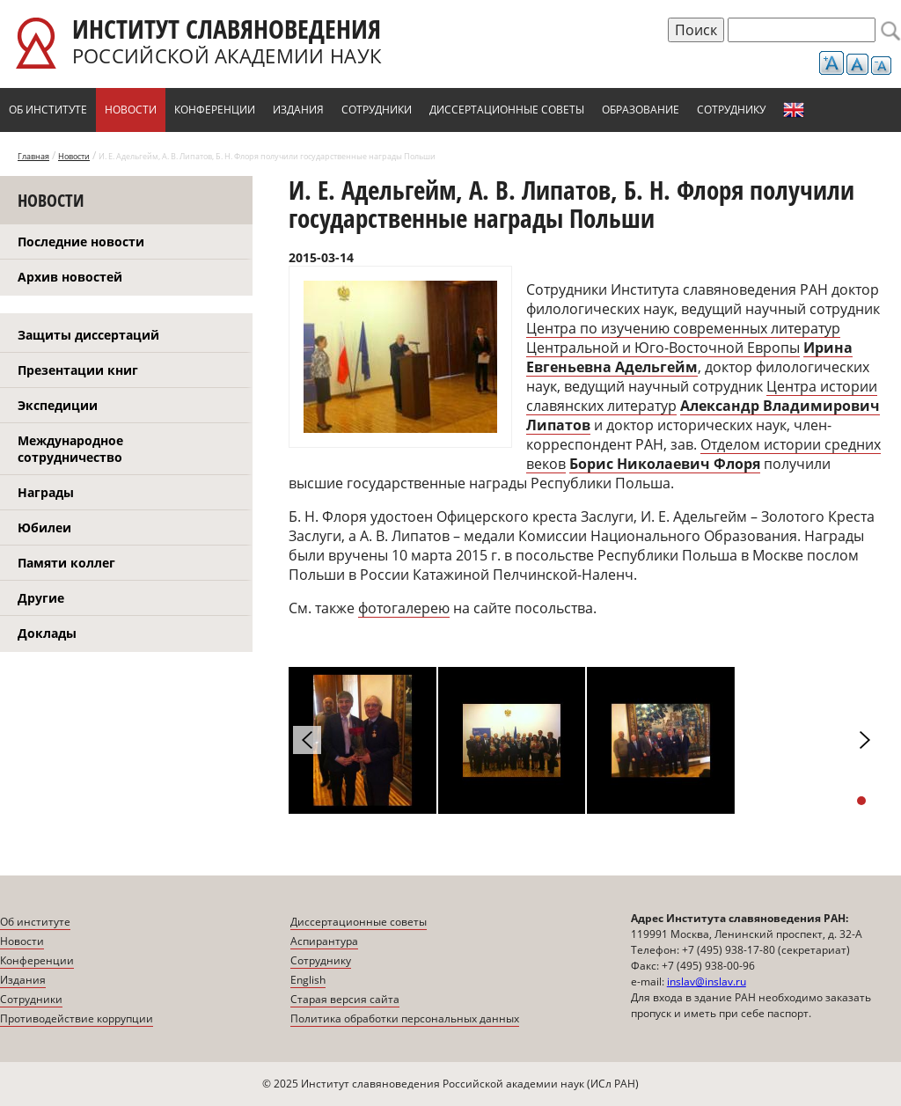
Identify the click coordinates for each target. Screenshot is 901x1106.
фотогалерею (404, 608)
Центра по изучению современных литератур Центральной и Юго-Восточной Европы (683, 338)
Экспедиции (58, 405)
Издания (298, 109)
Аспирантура (324, 941)
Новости (131, 109)
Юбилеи (44, 527)
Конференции (214, 109)
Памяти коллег (66, 562)
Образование (640, 109)
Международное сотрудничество (70, 448)
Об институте (48, 109)
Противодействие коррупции (76, 1018)
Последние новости (81, 241)
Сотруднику (731, 109)
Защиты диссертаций (88, 334)
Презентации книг (78, 370)
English (793, 110)
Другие (41, 598)
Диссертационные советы (506, 109)
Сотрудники (376, 109)
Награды (46, 492)
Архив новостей (70, 276)
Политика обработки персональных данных (404, 1018)
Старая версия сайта (344, 999)
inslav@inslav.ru (706, 981)
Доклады (47, 633)
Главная (33, 156)
